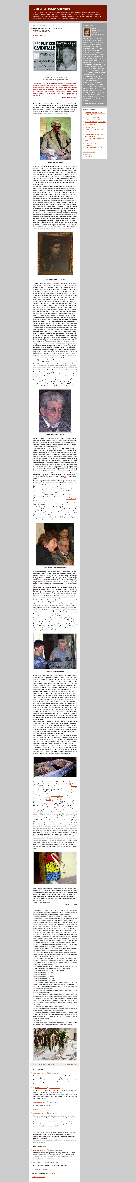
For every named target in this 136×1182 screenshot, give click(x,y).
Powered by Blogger (89, 152)
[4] (68, 386)
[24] (70, 834)
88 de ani (74, 786)
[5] (60, 442)
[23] (48, 800)
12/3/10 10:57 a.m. (41, 1073)
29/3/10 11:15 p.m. (41, 1150)
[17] (53, 610)
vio (50, 1113)
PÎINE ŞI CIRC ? (90, 124)
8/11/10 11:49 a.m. (41, 1163)
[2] (76, 338)
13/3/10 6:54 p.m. (40, 1102)
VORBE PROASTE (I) (91, 127)
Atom (53, 1173)
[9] (37, 578)
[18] (46, 681)
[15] (34, 585)
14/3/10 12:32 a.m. (41, 1113)
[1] (66, 297)
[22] (70, 784)
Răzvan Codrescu (55, 1088)
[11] (51, 578)
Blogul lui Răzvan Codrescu (51, 8)
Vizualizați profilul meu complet (95, 103)
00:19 (54, 1064)
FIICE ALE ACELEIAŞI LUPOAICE (95, 122)
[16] (53, 592)
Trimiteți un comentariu (40, 1169)
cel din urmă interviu (57, 796)
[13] (76, 580)
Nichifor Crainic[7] (71, 499)
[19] (69, 689)
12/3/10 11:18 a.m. (41, 1088)
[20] (76, 693)
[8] (52, 519)
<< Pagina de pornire (38, 1177)
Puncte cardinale (72, 166)
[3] (54, 386)
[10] (43, 578)
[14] (73, 582)
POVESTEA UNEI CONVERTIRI (94, 147)
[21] (60, 731)
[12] (60, 578)
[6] (65, 477)
